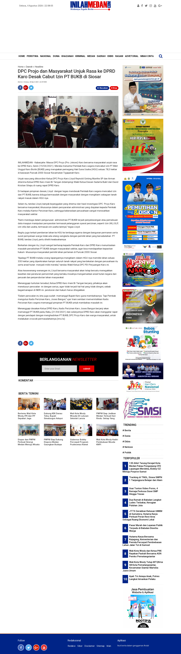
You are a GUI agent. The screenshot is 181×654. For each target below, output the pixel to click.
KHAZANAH (67, 56)
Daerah (29, 66)
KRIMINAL (80, 56)
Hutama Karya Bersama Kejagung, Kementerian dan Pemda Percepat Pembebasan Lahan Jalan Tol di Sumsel (142, 541)
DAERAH (101, 56)
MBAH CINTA (147, 56)
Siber (79, 646)
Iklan (108, 646)
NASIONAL (45, 56)
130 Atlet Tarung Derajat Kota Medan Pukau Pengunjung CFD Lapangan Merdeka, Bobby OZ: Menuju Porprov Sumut (142, 467)
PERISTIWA (32, 56)
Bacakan (102, 88)
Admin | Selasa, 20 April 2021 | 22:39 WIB (32, 82)
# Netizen (128, 447)
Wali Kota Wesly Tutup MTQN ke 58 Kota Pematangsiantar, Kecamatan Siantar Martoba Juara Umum (143, 566)
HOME (22, 56)
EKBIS (110, 56)
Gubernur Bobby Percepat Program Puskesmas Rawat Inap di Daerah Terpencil (79, 444)
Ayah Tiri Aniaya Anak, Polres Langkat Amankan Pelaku (144, 577)
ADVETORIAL (131, 56)
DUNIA (56, 56)
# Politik (127, 452)
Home (21, 66)
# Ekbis (126, 441)
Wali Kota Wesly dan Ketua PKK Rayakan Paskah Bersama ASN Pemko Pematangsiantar (145, 553)
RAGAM (119, 56)
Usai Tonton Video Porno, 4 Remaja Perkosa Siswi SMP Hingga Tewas (143, 491)
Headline (39, 66)
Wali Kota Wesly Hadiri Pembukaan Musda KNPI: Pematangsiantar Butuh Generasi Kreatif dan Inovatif (107, 445)
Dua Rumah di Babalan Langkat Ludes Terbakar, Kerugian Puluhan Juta (145, 502)
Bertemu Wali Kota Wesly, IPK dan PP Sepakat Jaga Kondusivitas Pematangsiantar (27, 418)
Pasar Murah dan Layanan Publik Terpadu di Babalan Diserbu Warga (146, 528)
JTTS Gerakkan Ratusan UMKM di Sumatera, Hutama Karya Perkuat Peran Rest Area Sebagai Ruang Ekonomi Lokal (142, 515)
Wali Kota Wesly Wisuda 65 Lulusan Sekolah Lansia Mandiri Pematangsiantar (79, 418)
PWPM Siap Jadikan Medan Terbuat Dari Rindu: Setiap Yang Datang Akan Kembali (106, 417)
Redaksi (71, 646)
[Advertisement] (90, 32)
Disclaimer (89, 646)
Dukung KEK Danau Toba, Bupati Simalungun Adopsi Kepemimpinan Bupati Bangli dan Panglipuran (54, 419)
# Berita (127, 430)
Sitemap (101, 646)
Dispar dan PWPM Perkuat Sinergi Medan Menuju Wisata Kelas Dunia (29, 443)
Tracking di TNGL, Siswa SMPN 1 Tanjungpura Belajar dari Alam (145, 478)
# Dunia (126, 435)
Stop (114, 88)
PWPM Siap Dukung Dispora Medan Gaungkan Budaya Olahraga (53, 443)
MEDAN (91, 56)
